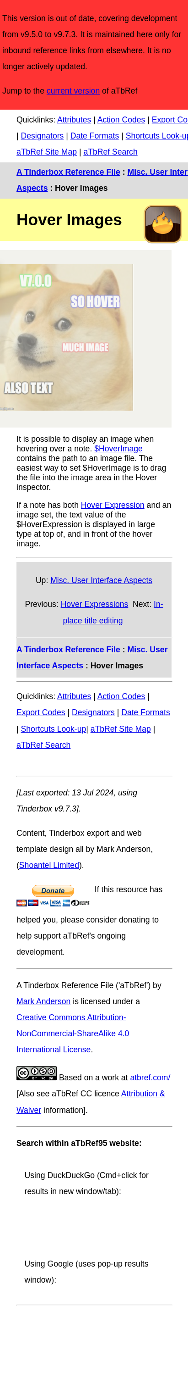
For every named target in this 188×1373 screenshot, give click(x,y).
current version (73, 90)
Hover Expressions (95, 604)
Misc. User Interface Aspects (101, 580)
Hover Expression (113, 505)
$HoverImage (118, 448)
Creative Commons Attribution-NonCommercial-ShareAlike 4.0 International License (72, 1033)
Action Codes (121, 119)
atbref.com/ (150, 1077)
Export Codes (40, 712)
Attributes (74, 119)
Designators (42, 135)
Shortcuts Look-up (53, 729)
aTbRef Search (110, 151)
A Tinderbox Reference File (68, 172)
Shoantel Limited (49, 865)
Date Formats (94, 135)
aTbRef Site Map (46, 151)
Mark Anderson (43, 1001)
